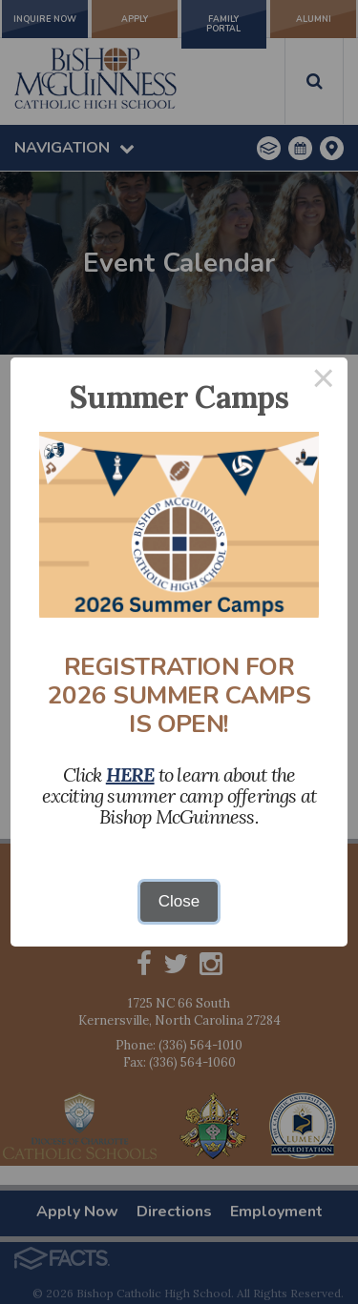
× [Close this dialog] (323, 381)
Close (179, 901)
